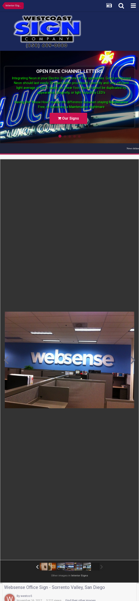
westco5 (26, 596)
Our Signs (68, 118)
